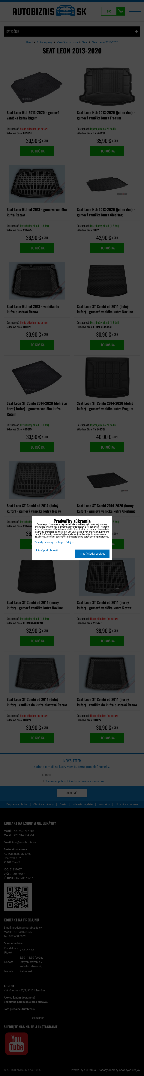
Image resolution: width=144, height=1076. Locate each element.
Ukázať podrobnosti (46, 550)
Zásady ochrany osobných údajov (54, 542)
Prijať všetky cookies (92, 553)
